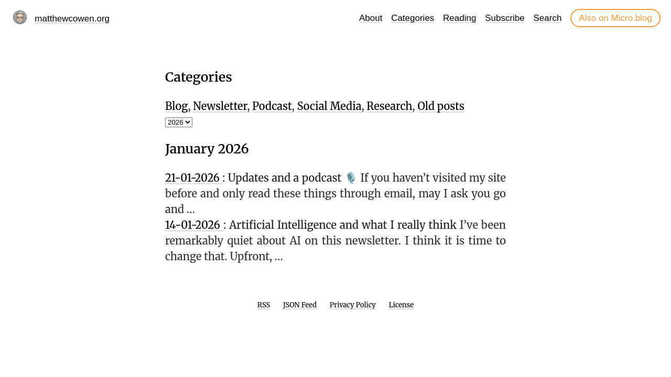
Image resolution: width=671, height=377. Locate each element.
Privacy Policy (353, 305)
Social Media (329, 106)
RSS (263, 305)
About (370, 18)
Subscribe (505, 18)
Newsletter (220, 106)
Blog (176, 106)
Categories (412, 18)
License (401, 305)
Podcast (272, 106)
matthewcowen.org (72, 19)
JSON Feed (300, 305)
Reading (459, 18)
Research (389, 106)
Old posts (441, 106)
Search (548, 18)
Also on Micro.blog (615, 18)
